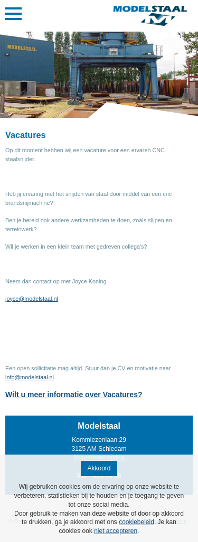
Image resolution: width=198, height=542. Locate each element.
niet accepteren (115, 531)
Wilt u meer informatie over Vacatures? (74, 394)
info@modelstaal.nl (29, 377)
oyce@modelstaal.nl (32, 298)
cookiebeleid (136, 522)
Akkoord (98, 468)
